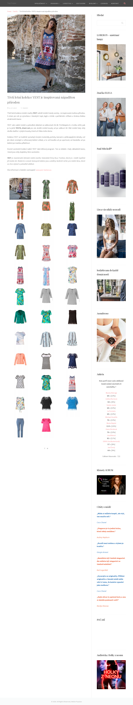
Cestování (80, 3)
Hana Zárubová (111, 429)
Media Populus (76, 701)
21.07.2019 (12, 108)
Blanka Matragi (111, 393)
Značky (15, 11)
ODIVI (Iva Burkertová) (111, 441)
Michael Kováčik (111, 417)
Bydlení (92, 3)
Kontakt (115, 3)
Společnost (40, 3)
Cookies (104, 3)
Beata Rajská (111, 423)
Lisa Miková (111, 435)
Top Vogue (11, 3)
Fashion (54, 3)
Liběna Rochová (111, 399)
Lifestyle (67, 3)
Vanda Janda (111, 405)
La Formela (111, 411)
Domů (9, 11)
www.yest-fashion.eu (44, 170)
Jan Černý (111, 447)
